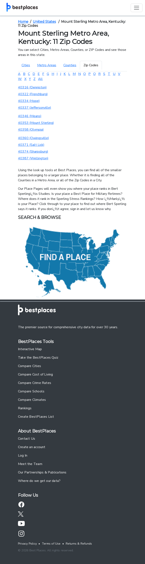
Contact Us (26, 438)
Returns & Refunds (79, 544)
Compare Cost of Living (35, 374)
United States (44, 22)
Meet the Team (30, 464)
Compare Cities (29, 366)
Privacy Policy (27, 544)
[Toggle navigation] (136, 8)
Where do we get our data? (39, 481)
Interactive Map (30, 349)
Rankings (25, 408)
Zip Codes (90, 65)
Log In (22, 455)
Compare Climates (32, 399)
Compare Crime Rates (34, 383)
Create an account (31, 447)
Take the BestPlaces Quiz (38, 357)
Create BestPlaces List (36, 416)
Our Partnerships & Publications (42, 472)
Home (23, 22)
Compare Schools (31, 391)
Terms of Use (51, 544)
